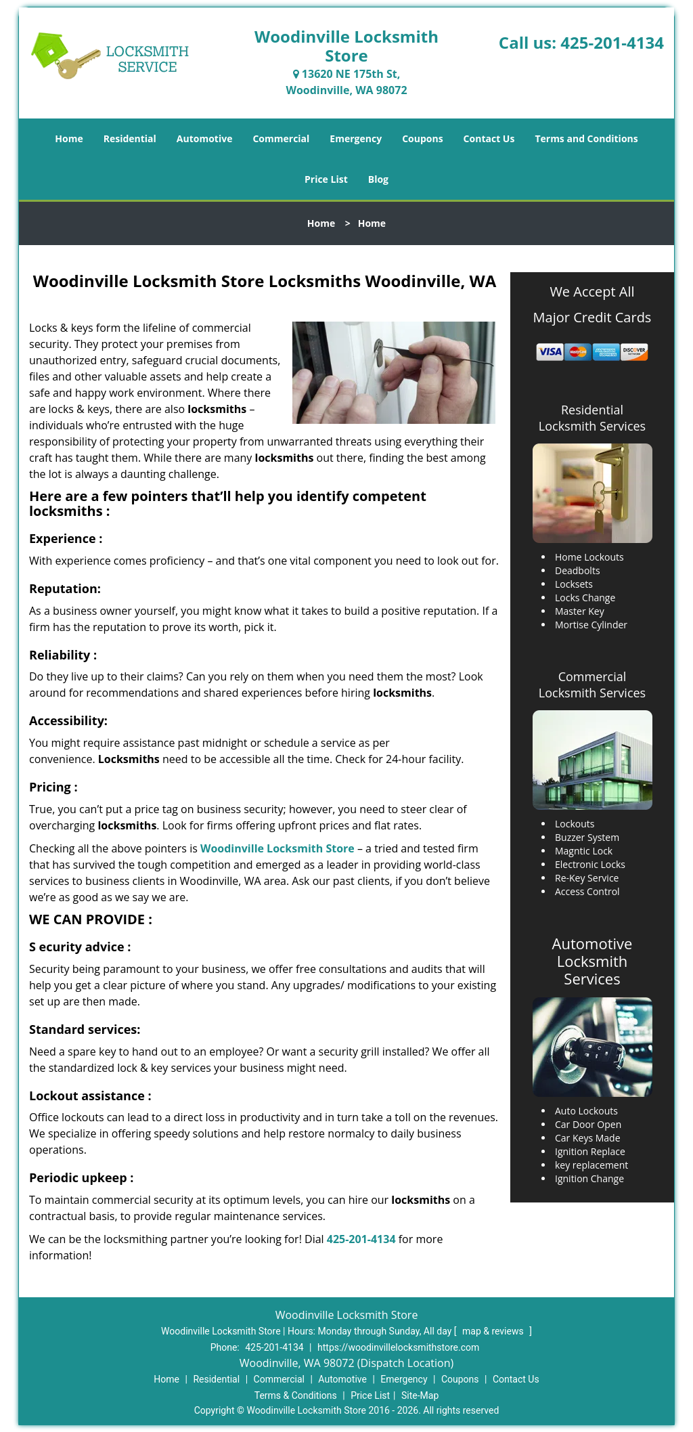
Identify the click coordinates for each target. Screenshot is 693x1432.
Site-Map (420, 1395)
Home (69, 138)
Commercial (280, 138)
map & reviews (494, 1331)
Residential (130, 138)
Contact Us (489, 138)
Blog (378, 179)
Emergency (356, 138)
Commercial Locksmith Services (592, 684)
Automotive (205, 138)
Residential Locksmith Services (592, 418)
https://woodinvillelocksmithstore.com (398, 1347)
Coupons (422, 138)
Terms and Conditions (586, 138)
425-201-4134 (612, 42)
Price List (326, 179)
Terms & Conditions (295, 1395)
